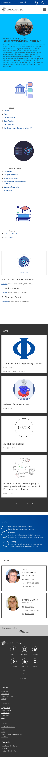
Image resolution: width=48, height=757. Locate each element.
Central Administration (9, 751)
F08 (20, 2)
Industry (4, 699)
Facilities (4, 748)
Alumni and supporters (9, 696)
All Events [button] (31, 503)
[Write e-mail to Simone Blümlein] (28, 614)
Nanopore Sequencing (11, 187)
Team (6, 114)
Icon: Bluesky (35, 649)
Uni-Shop (4, 737)
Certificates (5, 715)
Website (4, 284)
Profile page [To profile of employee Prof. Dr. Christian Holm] (29, 579)
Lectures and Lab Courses (13, 234)
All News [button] (16, 503)
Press (3, 729)
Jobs (3, 732)
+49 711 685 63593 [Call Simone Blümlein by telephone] (32, 610)
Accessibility (5, 713)
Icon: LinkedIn (35, 661)
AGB (2, 718)
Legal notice (5, 708)
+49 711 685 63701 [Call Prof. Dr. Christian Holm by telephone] (32, 583)
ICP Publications (9, 117)
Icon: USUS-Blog (24, 673)
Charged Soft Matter (11, 175)
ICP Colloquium (9, 124)
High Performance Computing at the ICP (18, 128)
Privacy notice (6, 710)
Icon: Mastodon (14, 661)
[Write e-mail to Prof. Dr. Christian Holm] (28, 586)
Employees (5, 694)
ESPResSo (8, 171)
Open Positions (9, 121)
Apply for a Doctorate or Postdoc (12, 734)
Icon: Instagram (24, 649)
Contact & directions (8, 727)
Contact (6, 111)
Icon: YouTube (25, 661)
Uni (7, 2)
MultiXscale (8, 190)
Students (4, 691)
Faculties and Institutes (9, 746)
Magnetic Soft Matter (11, 178)
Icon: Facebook (13, 649)
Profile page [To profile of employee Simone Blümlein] (29, 607)
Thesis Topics (8, 237)
